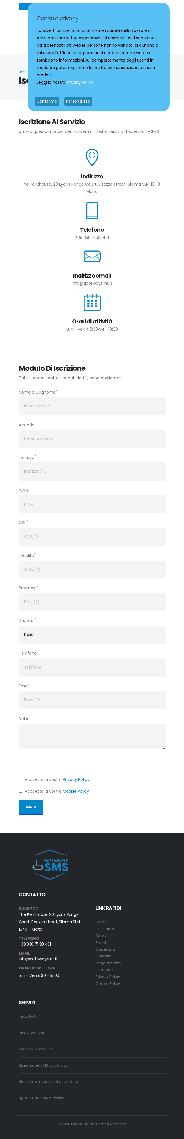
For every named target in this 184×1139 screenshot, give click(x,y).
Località (27, 555)
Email (25, 685)
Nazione (27, 620)
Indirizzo (27, 457)
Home (23, 72)
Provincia (28, 588)
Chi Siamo (105, 928)
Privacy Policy (76, 779)
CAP (23, 522)
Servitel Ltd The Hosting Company (98, 1124)
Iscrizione (104, 969)
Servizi (101, 935)
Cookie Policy (76, 791)
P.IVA (23, 490)
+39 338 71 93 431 (92, 237)
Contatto (104, 956)
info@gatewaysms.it (92, 283)
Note (23, 718)
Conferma (46, 101)
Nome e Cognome (38, 392)
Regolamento (108, 963)
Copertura (105, 949)
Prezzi (101, 942)
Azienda (26, 425)
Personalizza (78, 101)
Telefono (28, 653)
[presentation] (62, 764)
